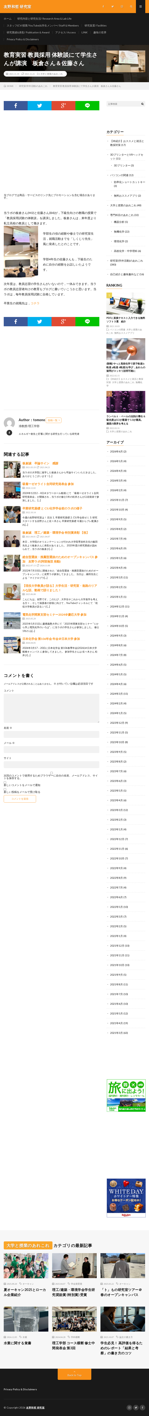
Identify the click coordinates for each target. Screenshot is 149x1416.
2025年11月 (117, 499)
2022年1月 (116, 935)
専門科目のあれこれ (122, 215)
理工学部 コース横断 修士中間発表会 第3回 (73, 1345)
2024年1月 (116, 713)
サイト (8, 758)
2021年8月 (116, 984)
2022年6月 (116, 897)
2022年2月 (116, 926)
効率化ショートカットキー (129, 182)
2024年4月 (116, 684)
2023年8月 (116, 761)
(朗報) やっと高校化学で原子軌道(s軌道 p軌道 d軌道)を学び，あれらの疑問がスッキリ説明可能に (125, 367)
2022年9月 (116, 868)
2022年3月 (116, 916)
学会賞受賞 (76, 1284)
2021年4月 (116, 1023)
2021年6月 (116, 1003)
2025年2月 (116, 587)
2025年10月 (117, 509)
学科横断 (75, 1337)
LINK (85, 32)
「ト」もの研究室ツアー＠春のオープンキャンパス (121, 1292)
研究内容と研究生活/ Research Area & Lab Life (44, 18)
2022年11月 (117, 848)
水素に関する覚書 (17, 1343)
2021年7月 (116, 994)
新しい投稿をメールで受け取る (22, 792)
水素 (25, 1337)
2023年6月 (116, 780)
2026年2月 (116, 490)
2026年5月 (116, 461)
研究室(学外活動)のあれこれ (126, 260)
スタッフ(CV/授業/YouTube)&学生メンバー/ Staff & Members (43, 25)
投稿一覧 (53, 420)
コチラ (35, 303)
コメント (9, 690)
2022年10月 (117, 858)
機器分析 (119, 221)
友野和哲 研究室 (35, 1407)
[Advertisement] (51, 156)
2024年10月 (117, 625)
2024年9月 (116, 635)
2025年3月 (116, 577)
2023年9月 (116, 751)
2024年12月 (117, 606)
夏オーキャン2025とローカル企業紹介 (25, 1292)
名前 (8, 728)
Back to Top (75, 1375)
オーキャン (28, 1284)
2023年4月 (116, 800)
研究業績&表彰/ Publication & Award (28, 32)
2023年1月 (116, 829)
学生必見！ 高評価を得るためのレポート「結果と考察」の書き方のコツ (121, 1348)
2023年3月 (116, 810)
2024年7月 (116, 654)
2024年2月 (116, 703)
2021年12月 (117, 945)
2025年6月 (116, 548)
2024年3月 (116, 693)
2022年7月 (116, 887)
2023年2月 (116, 819)
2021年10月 (117, 965)
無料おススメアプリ (125, 195)
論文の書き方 (126, 1337)
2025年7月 (116, 538)
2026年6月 (116, 451)
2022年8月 (116, 877)
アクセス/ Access (65, 32)
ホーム (8, 18)
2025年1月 (116, 596)
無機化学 (119, 231)
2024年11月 (117, 616)
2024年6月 (116, 664)
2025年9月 (116, 519)
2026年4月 (116, 470)
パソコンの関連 (119, 175)
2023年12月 (117, 722)
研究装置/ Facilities (96, 25)
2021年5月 (116, 1013)
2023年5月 (116, 790)
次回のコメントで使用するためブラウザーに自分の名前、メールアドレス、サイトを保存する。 (51, 776)
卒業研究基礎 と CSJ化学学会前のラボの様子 (52, 508)
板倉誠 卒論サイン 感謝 (40, 463)
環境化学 (119, 241)
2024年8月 (116, 645)
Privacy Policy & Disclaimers (23, 39)
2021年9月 (116, 974)
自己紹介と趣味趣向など (124, 274)
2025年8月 (116, 529)
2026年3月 (116, 480)
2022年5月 (116, 906)
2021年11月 (117, 955)
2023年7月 (116, 771)
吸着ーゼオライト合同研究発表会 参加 (48, 484)
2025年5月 (116, 558)
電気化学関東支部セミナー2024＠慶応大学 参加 (54, 614)
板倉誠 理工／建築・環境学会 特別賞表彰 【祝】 (55, 532)
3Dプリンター (122, 165)
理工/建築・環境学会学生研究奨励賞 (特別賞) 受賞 (73, 1292)
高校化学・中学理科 (125, 250)
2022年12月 (117, 839)
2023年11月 (117, 732)
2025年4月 (116, 567)
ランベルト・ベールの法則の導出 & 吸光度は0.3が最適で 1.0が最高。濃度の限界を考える (125, 420)
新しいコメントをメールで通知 (22, 785)
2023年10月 (117, 742)
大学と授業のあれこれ (51, 74)
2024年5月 (116, 674)
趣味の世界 (99, 32)
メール (9, 743)
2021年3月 (116, 1032)
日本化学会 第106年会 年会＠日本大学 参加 (51, 638)
